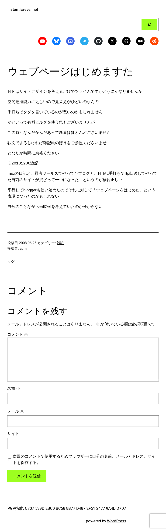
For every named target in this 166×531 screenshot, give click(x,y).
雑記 (60, 243)
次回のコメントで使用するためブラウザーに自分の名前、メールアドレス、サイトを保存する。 (84, 459)
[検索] (149, 24)
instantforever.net (22, 9)
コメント (17, 334)
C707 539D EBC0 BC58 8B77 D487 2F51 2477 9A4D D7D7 (75, 508)
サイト (13, 433)
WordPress (116, 521)
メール (15, 411)
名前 (13, 388)
